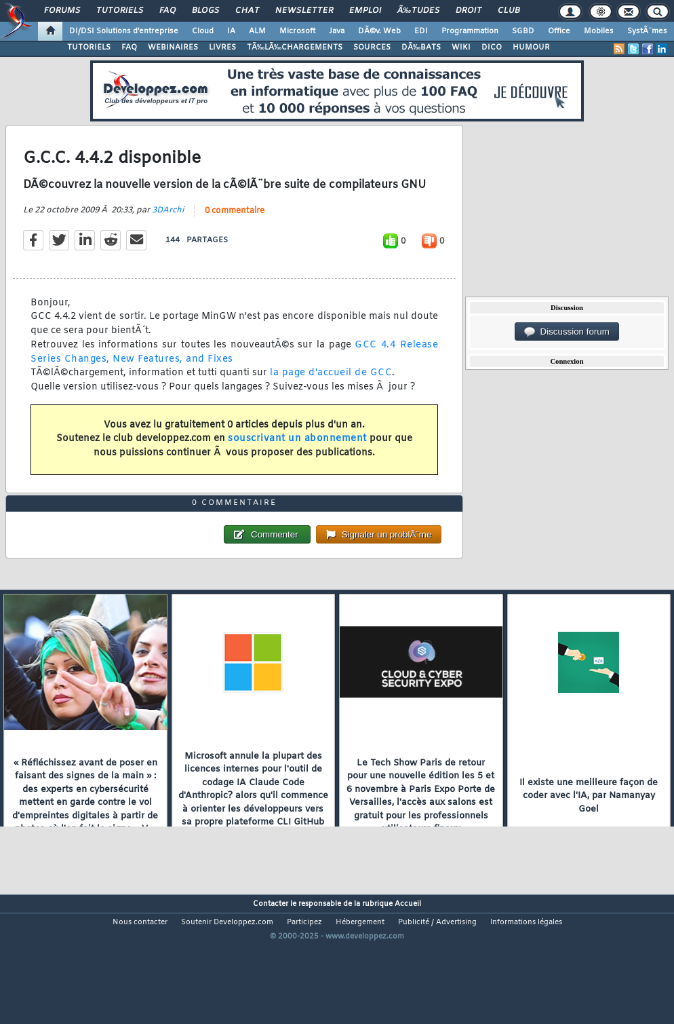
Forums (62, 10)
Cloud (203, 31)
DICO (491, 47)
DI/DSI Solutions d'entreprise (123, 31)
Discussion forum (567, 331)
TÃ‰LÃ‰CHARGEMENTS (294, 47)
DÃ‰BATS (421, 47)
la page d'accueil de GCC (331, 391)
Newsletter (304, 10)
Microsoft (297, 31)
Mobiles (599, 31)
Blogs (205, 10)
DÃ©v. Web (379, 31)
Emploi (365, 10)
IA (231, 31)
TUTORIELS (89, 47)
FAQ (167, 10)
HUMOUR (531, 47)
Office (559, 31)
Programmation (469, 31)
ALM (257, 31)
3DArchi (168, 228)
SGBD (523, 31)
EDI (421, 31)
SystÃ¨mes (647, 31)
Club (508, 10)
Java (336, 31)
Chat (247, 10)
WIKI (461, 47)
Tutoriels (119, 10)
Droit (468, 10)
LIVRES (222, 47)
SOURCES (372, 47)
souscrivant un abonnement (297, 457)
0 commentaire (234, 229)
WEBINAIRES (173, 47)
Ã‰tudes (418, 10)
